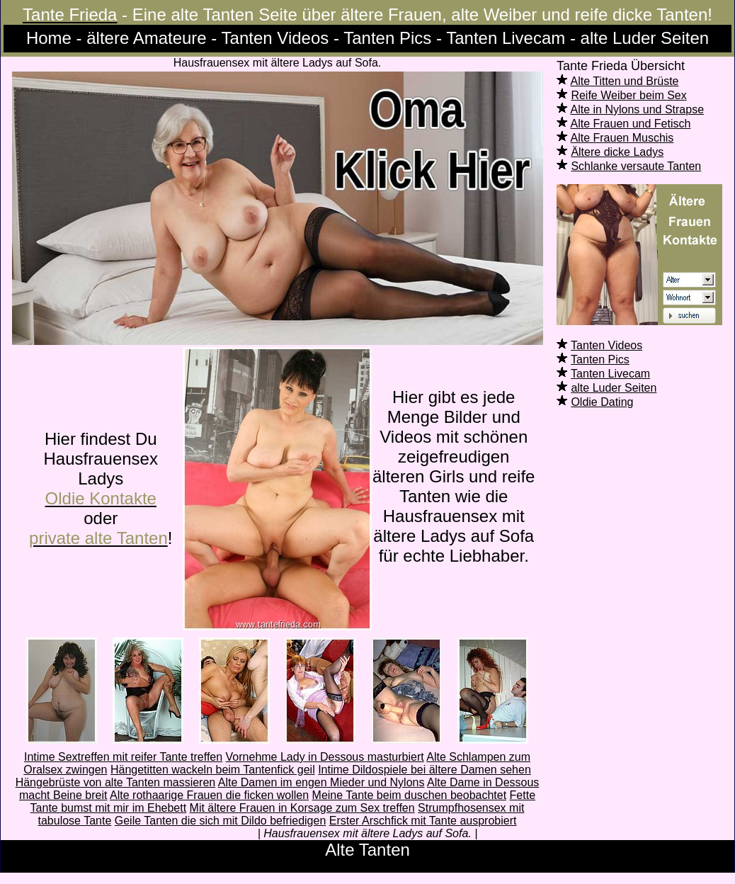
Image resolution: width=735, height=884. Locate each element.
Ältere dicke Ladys (617, 152)
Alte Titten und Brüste (625, 81)
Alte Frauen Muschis (622, 138)
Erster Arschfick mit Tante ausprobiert (423, 821)
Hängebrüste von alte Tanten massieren (116, 782)
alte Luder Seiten (613, 388)
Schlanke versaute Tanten (636, 166)
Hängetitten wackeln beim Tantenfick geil (212, 770)
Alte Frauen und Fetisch (631, 124)
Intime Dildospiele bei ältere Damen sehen (424, 770)
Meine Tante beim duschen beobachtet (409, 795)
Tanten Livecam (610, 374)
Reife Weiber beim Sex (628, 95)
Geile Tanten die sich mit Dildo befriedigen (220, 821)
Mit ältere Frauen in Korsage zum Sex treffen (302, 808)
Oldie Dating (602, 402)
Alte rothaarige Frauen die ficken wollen (209, 795)
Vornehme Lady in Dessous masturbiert (325, 757)
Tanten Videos (606, 345)
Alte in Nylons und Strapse (638, 109)
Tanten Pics (600, 359)
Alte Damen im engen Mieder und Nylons (321, 782)
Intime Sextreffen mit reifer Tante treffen (123, 757)
